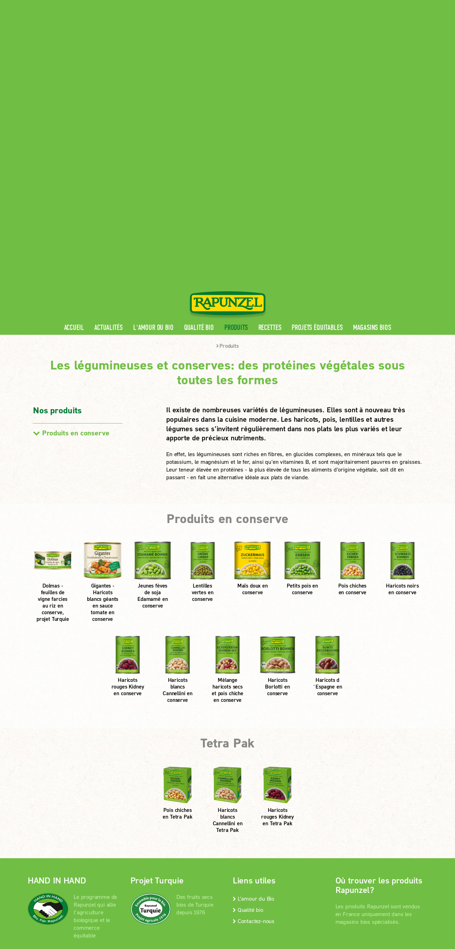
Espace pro (295, 5)
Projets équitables (317, 138)
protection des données (188, 811)
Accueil (74, 138)
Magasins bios (372, 138)
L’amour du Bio (253, 708)
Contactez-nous (253, 731)
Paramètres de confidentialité (85, 820)
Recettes (269, 138)
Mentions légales (129, 811)
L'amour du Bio (153, 138)
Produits (236, 138)
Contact (368, 5)
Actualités (108, 138)
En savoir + (55, 775)
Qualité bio (199, 138)
